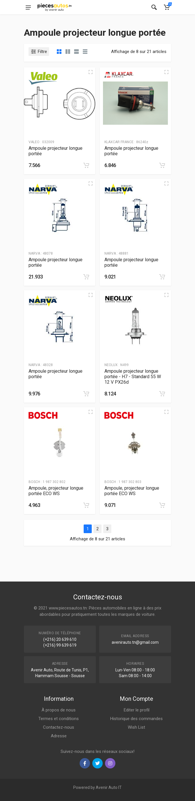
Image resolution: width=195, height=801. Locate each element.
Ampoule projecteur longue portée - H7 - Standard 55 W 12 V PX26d (132, 376)
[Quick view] (90, 72)
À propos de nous (59, 710)
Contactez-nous (58, 727)
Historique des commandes (136, 718)
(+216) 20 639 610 (59, 639)
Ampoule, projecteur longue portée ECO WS (56, 490)
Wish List (136, 727)
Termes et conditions (58, 718)
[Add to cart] (86, 165)
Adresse (59, 735)
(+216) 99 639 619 (59, 645)
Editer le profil (136, 710)
